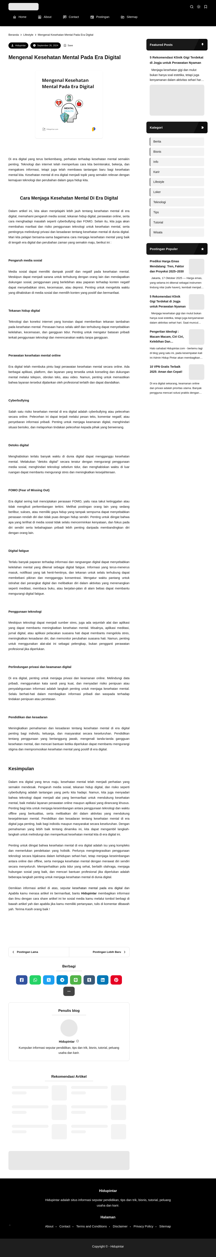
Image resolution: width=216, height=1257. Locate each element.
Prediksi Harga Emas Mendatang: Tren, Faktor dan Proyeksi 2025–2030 (167, 266)
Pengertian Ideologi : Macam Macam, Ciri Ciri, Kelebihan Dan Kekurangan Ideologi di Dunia (167, 337)
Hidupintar (20, 45)
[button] (69, 991)
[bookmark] (206, 7)
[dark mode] (199, 7)
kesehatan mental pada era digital (97, 888)
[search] (192, 7)
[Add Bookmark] (68, 45)
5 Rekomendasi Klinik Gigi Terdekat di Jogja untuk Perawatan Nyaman (176, 60)
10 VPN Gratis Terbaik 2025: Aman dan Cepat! (166, 369)
